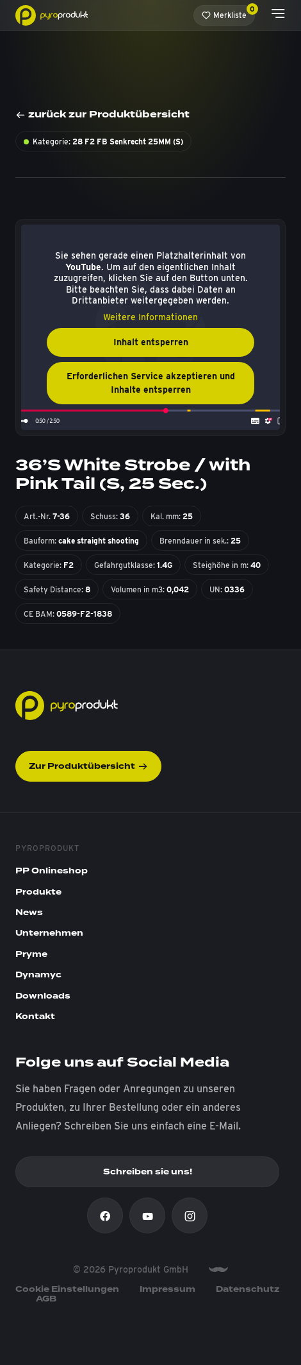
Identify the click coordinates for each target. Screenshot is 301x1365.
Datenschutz (248, 1289)
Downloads (42, 996)
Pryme (31, 954)
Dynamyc (38, 975)
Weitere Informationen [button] (150, 317)
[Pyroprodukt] (51, 14)
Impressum (167, 1289)
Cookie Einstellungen (67, 1289)
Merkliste (228, 12)
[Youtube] (147, 1215)
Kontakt (35, 1016)
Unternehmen (49, 933)
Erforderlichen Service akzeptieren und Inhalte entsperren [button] (151, 383)
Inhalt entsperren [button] (150, 342)
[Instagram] (189, 1215)
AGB (46, 1298)
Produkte (38, 892)
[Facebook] (105, 1215)
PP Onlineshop (51, 871)
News (29, 912)
